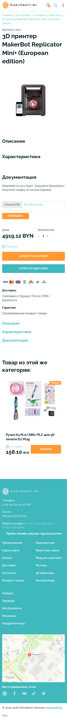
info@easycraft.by (14, 516)
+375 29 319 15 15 (16, 504)
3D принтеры (23, 15)
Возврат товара (13, 580)
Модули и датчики (49, 558)
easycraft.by (54, 707)
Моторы (41, 565)
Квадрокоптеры (13, 623)
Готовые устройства (47, 15)
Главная (7, 15)
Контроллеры (45, 580)
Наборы (7, 593)
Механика (9, 616)
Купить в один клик (33, 268)
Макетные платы (47, 550)
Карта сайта (10, 550)
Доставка (9, 565)
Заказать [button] (46, 449)
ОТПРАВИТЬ (15, 216)
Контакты (9, 573)
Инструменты (12, 608)
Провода (8, 601)
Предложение (12, 542)
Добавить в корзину (33, 256)
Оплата (7, 558)
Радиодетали (45, 542)
